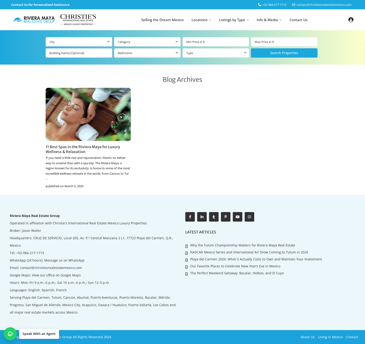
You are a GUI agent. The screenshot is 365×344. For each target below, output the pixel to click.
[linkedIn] (202, 217)
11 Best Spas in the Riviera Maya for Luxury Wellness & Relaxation (83, 149)
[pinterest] (225, 217)
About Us (308, 337)
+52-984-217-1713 (30, 253)
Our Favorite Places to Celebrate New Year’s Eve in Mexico (235, 265)
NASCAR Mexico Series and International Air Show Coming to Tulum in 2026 (249, 252)
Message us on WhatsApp (64, 260)
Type (189, 53)
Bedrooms (125, 53)
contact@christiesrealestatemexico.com (323, 5)
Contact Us (299, 19)
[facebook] (190, 217)
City (52, 42)
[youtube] (237, 217)
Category (124, 42)
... (47, 179)
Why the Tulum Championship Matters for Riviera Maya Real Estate (242, 245)
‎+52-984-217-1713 (274, 5)
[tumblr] (214, 217)
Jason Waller (31, 230)
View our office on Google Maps (56, 275)
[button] (31, 333)
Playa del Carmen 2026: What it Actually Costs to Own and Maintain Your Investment (256, 259)
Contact (352, 337)
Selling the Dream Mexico (162, 19)
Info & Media (267, 19)
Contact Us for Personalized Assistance (40, 5)
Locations (199, 19)
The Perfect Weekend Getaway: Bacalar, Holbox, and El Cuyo (237, 272)
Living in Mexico (330, 337)
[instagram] (249, 217)
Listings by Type (232, 19)
